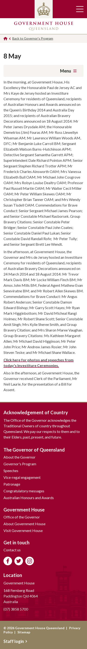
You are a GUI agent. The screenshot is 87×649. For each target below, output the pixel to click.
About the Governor (19, 457)
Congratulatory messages (23, 491)
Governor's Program (19, 464)
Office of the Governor (21, 517)
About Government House (24, 523)
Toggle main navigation (80, 9)
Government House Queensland (43, 26)
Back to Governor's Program (32, 38)
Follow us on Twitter (18, 561)
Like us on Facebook (7, 561)
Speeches (10, 470)
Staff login (15, 641)
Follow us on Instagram (29, 561)
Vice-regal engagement (22, 477)
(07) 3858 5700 (15, 609)
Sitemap (23, 632)
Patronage (11, 484)
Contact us (12, 550)
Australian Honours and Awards (28, 497)
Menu (68, 70)
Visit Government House (23, 530)
